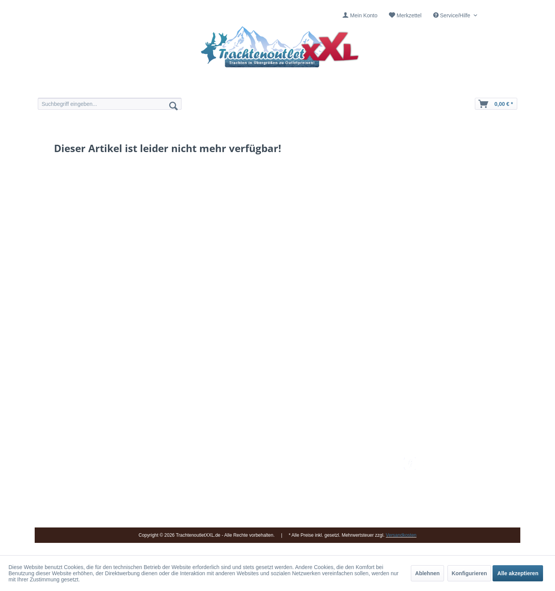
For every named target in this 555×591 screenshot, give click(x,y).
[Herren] (255, 87)
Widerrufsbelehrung (348, 489)
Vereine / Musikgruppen (275, 498)
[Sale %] (388, 87)
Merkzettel (409, 15)
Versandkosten (343, 462)
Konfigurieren (469, 573)
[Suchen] (173, 105)
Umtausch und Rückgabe (355, 471)
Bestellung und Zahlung (353, 480)
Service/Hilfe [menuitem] (452, 15)
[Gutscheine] (344, 87)
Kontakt (256, 471)
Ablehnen (427, 573)
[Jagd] (300, 87)
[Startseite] (167, 87)
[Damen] (211, 87)
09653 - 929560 (143, 471)
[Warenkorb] (496, 104)
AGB (331, 517)
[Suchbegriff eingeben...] (110, 104)
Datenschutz (340, 507)
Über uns (258, 480)
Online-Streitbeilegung (352, 498)
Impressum (260, 462)
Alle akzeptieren (517, 573)
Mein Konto (363, 15)
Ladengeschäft (265, 489)
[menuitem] (360, 15)
